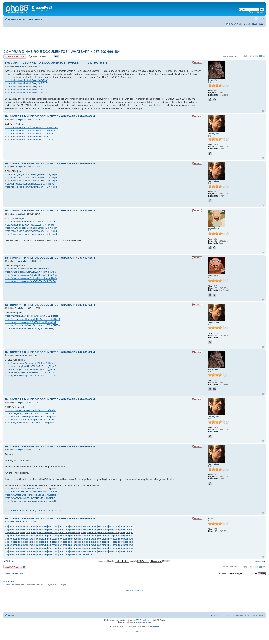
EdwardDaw (19, 66)
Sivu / (237, 56)
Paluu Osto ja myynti (14, 573)
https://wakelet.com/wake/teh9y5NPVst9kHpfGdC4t (30, 281)
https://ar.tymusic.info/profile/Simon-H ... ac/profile (29, 422)
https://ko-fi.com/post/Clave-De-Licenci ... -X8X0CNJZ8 (32, 325)
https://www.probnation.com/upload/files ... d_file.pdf (31, 228)
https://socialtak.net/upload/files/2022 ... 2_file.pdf (29, 372)
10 (257, 56)
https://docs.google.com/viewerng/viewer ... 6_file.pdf (31, 234)
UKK (231, 24)
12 (264, 56)
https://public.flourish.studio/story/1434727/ (26, 83)
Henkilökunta (216, 615)
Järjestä (140, 561)
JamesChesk (20, 214)
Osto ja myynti (35, 19)
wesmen (18, 522)
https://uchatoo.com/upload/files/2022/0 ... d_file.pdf (30, 221)
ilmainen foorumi (126, 626)
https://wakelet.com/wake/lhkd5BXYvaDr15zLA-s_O (30, 268)
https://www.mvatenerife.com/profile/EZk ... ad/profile (31, 419)
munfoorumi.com (153, 626)
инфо (8, 526)
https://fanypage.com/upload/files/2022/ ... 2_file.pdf (30, 369)
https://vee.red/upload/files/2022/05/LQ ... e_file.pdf (30, 366)
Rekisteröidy (242, 24)
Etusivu (11, 19)
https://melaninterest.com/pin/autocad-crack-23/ (28, 136)
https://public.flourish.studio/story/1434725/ (26, 92)
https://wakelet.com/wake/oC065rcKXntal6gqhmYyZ (30, 322)
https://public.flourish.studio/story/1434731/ (26, 86)
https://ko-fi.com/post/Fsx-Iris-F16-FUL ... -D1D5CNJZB (32, 319)
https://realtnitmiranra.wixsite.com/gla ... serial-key (30, 328)
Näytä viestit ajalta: (113, 561)
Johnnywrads (20, 261)
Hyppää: (222, 574)
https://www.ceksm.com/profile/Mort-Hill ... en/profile (30, 416)
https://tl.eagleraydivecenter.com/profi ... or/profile (29, 413)
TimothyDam (20, 120)
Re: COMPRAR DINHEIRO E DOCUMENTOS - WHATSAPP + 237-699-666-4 (56, 62)
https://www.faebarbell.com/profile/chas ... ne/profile (30, 495)
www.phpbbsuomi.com (142, 622)
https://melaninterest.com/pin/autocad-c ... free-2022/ (31, 133)
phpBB (135, 620)
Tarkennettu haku (256, 12)
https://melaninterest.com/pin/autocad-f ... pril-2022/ (30, 139)
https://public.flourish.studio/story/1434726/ (26, 89)
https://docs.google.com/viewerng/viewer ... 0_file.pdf (31, 180)
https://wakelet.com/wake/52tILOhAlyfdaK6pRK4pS (30, 272)
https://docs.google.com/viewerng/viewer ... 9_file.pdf (31, 174)
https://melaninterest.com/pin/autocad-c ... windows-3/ (31, 130)
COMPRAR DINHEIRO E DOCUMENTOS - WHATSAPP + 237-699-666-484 (61, 52)
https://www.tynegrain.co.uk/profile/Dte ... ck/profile (30, 498)
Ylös (263, 111)
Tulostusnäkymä (256, 18)
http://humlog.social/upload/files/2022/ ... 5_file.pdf (30, 183)
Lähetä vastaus (14, 56)
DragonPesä (22, 19)
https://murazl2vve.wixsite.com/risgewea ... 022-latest (31, 316)
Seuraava (259, 561)
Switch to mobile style (134, 591)
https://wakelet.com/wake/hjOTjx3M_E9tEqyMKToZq (31, 278)
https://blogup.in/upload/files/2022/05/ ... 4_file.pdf (29, 224)
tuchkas (81, 554)
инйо (102, 535)
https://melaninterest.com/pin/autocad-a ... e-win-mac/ (31, 127)
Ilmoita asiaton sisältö (134, 631)
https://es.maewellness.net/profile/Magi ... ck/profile (30, 410)
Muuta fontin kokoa (261, 18)
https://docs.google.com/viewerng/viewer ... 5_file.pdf (31, 177)
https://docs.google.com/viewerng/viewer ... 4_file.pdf (31, 231)
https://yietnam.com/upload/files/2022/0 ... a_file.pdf (30, 375)
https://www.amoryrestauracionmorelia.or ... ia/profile (31, 501)
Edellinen (9, 561)
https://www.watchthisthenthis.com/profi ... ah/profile (30, 488)
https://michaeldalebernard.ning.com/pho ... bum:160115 (33, 510)
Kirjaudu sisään (257, 24)
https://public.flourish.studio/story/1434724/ (26, 80)
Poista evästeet (230, 615)
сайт (87, 554)
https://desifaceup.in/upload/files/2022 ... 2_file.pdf (30, 363)
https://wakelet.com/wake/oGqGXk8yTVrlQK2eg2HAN (32, 275)
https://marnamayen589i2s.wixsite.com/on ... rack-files (32, 491)
